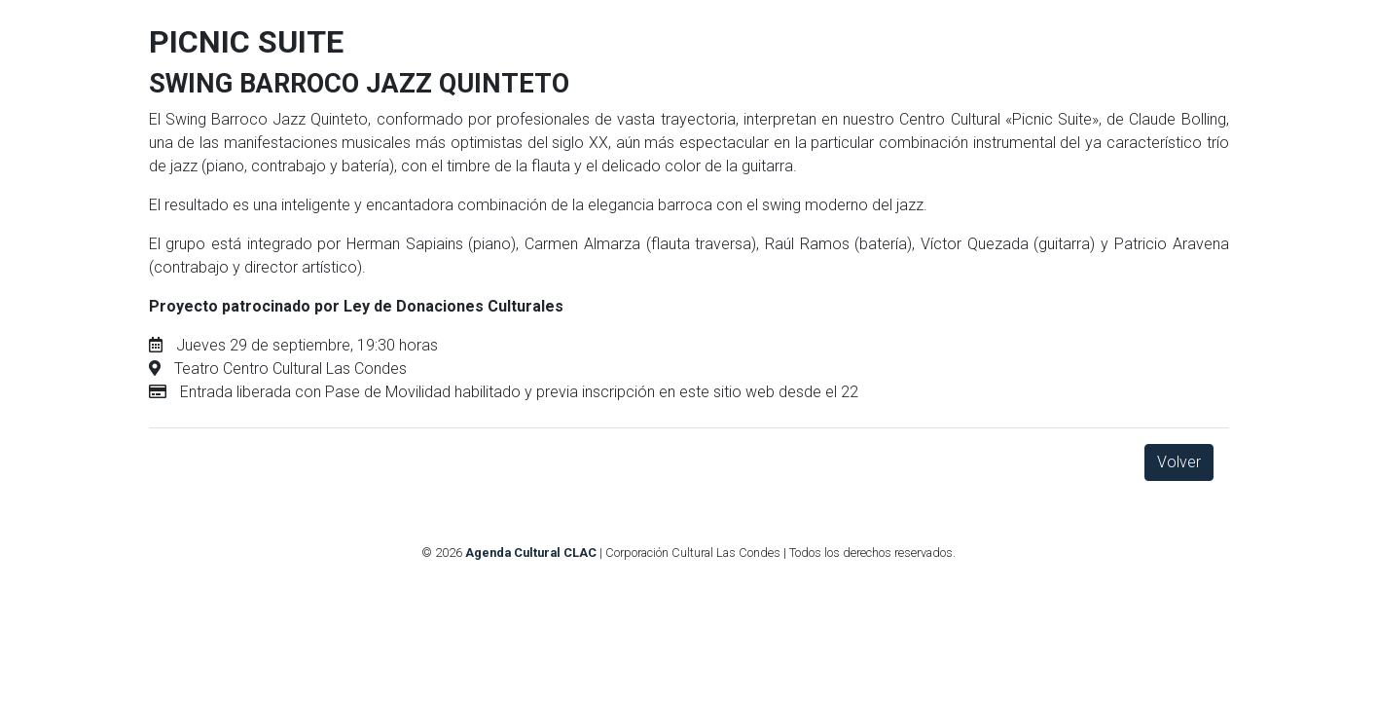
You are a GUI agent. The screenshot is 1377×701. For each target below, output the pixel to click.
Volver (1179, 462)
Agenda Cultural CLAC (531, 552)
